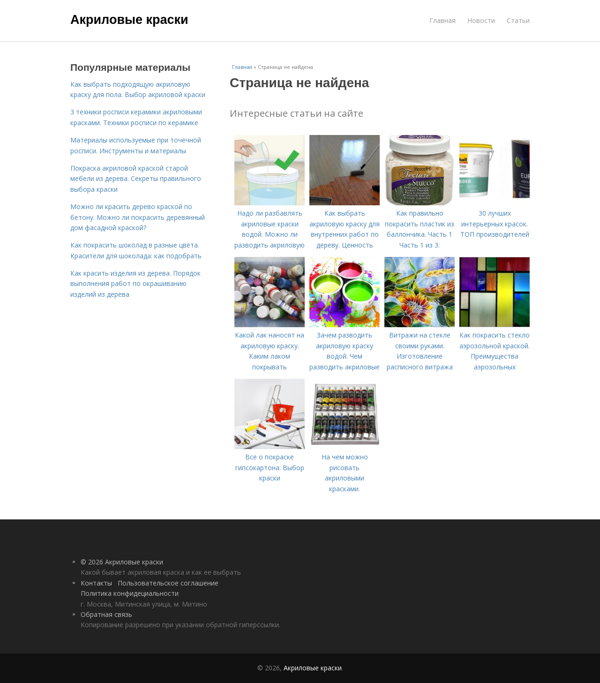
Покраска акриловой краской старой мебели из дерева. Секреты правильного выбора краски (135, 179)
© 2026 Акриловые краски (122, 561)
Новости (481, 20)
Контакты (96, 582)
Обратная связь (106, 614)
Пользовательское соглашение (168, 582)
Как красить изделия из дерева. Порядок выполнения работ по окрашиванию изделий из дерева (135, 284)
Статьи (518, 20)
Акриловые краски (129, 20)
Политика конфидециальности (130, 593)
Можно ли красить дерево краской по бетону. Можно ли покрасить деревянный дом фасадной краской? (137, 217)
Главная (442, 20)
